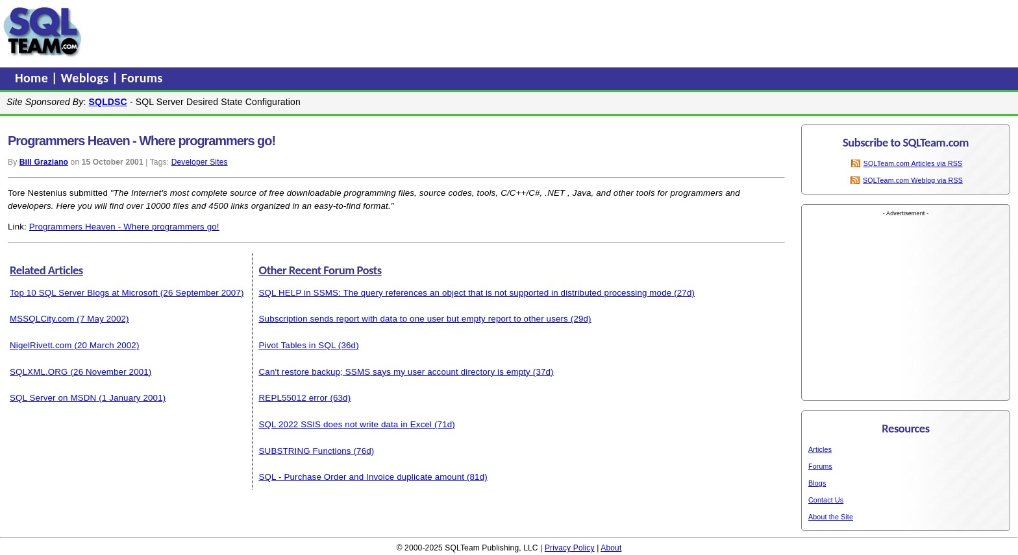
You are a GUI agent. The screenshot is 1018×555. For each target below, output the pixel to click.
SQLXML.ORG (39, 372)
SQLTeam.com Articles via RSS (913, 163)
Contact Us (825, 500)
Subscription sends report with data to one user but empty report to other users (413, 319)
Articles (820, 449)
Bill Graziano (43, 162)
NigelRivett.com (41, 345)
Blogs (817, 483)
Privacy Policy (570, 547)
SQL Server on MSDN (53, 398)
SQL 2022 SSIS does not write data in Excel (345, 424)
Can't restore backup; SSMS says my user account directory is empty (394, 372)
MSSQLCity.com (42, 319)
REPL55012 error (293, 398)
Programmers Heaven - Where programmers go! (124, 226)
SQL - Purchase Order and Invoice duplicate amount (362, 477)
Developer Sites (199, 162)
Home (33, 78)
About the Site (830, 517)
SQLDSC (108, 102)
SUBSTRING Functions (305, 451)
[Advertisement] (333, 32)
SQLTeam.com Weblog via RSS (913, 180)
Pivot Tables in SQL (297, 345)
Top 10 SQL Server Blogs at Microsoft (84, 293)
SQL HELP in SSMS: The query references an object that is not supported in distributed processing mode (465, 293)
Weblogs (86, 78)
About (611, 547)
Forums (142, 78)
